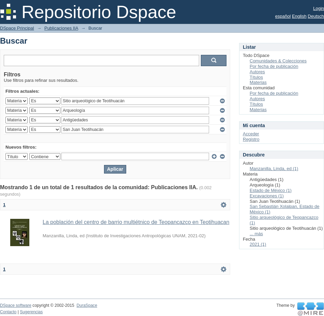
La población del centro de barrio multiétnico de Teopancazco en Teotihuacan (136, 222)
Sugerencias (31, 312)
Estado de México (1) (271, 190)
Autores (257, 71)
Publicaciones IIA (61, 28)
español (283, 16)
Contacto (8, 312)
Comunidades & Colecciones (278, 60)
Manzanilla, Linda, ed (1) (274, 168)
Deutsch (316, 16)
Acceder (251, 133)
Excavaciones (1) (267, 195)
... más (256, 233)
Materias (258, 82)
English (299, 16)
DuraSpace (86, 305)
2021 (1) (258, 244)
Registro (251, 139)
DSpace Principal (17, 28)
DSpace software (15, 305)
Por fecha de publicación (274, 66)
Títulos (256, 77)
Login (318, 8)
